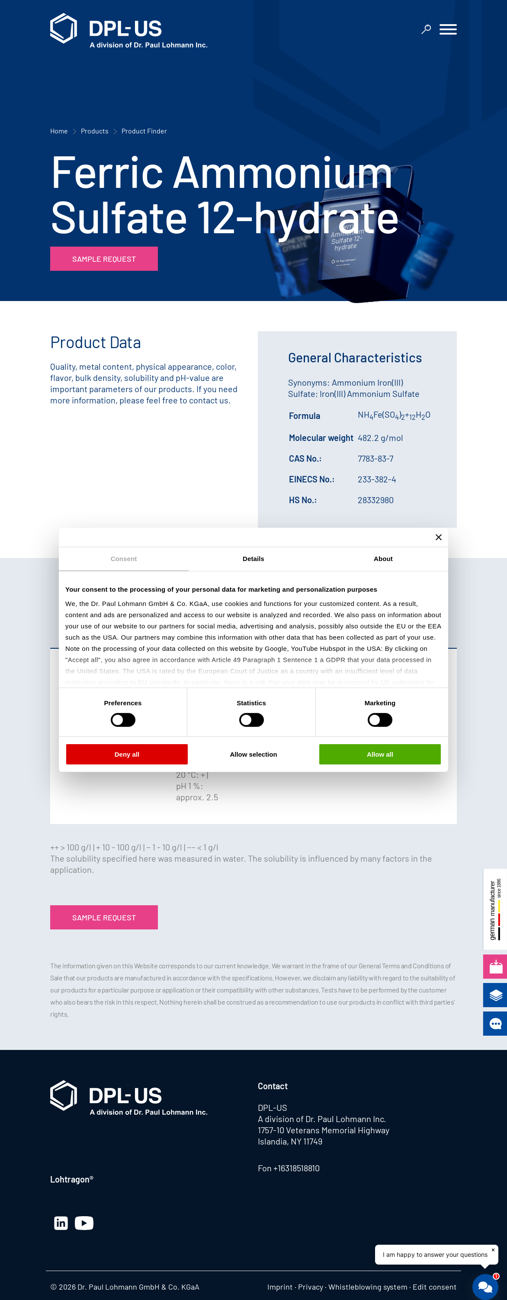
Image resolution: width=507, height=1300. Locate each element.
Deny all (127, 754)
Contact (273, 1086)
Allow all (380, 754)
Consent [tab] (124, 558)
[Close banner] (439, 537)
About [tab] (383, 558)
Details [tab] (253, 558)
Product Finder (144, 131)
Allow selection (253, 754)
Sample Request (104, 258)
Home (59, 131)
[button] (448, 30)
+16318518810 (296, 1168)
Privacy (310, 1286)
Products (95, 131)
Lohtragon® (71, 1179)
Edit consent (435, 1286)
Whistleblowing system (368, 1286)
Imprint (280, 1286)
